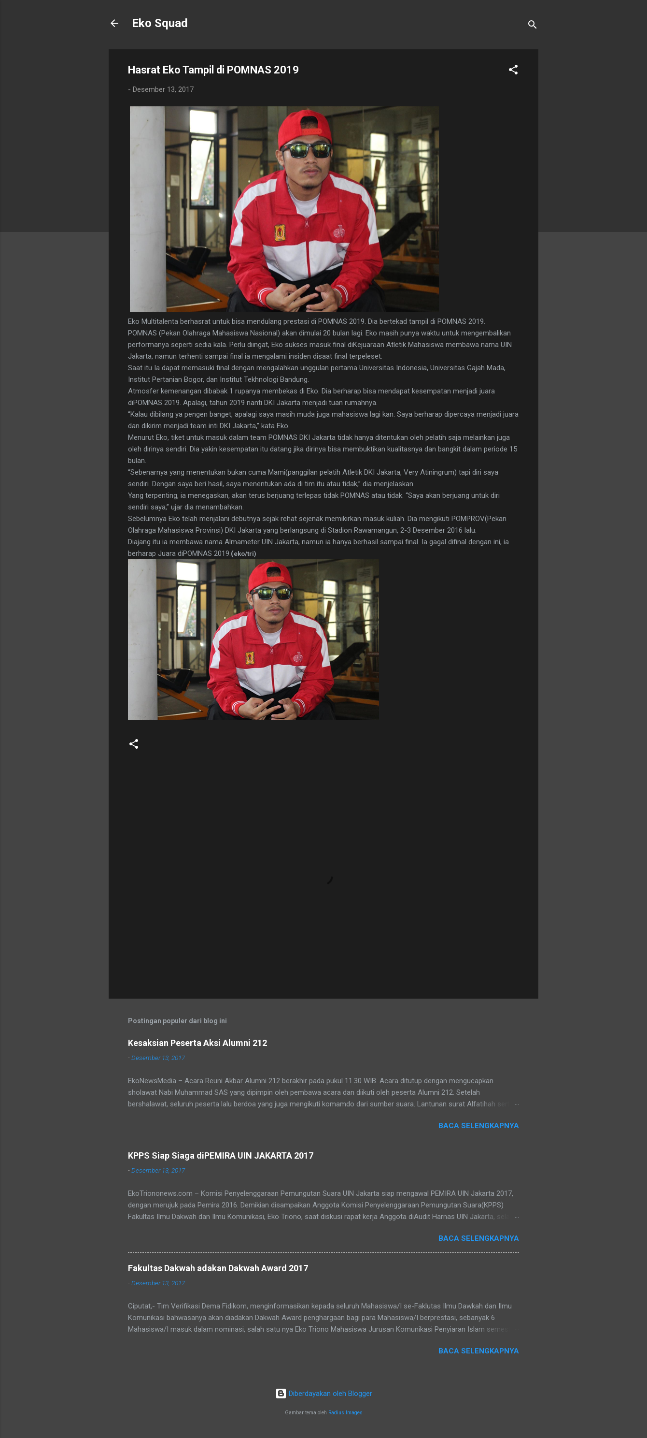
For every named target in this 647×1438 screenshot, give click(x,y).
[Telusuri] (532, 26)
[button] (513, 71)
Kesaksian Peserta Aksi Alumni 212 (197, 1043)
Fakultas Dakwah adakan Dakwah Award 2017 (218, 1268)
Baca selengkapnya (478, 1125)
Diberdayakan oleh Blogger (323, 1393)
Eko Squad (160, 23)
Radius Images (345, 1412)
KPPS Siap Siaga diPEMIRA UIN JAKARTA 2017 (220, 1155)
